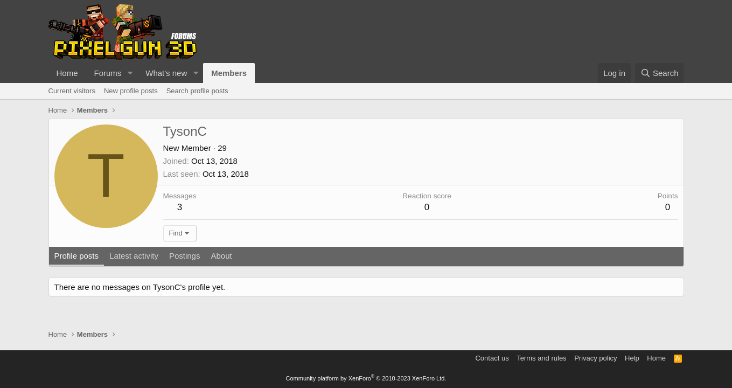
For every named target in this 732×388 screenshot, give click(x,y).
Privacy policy (595, 358)
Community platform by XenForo (366, 378)
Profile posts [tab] (76, 255)
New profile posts (131, 91)
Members (229, 73)
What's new (166, 73)
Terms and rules (541, 358)
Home (67, 73)
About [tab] (221, 255)
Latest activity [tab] (133, 255)
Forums (108, 73)
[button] (129, 73)
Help (632, 358)
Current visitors (71, 91)
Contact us (491, 358)
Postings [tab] (184, 255)
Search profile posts (197, 91)
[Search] (659, 73)
